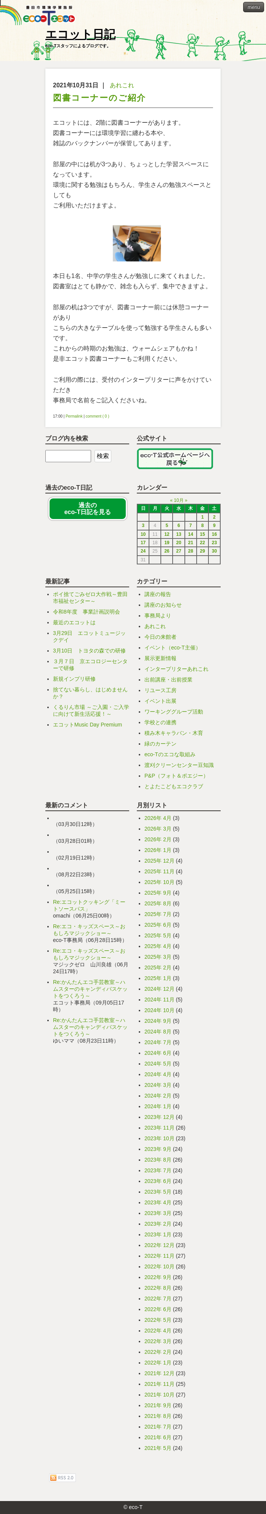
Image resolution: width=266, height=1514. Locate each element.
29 (202, 551)
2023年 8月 (157, 1160)
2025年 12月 (159, 861)
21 (190, 542)
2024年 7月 (157, 1042)
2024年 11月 (159, 999)
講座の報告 (157, 594)
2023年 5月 (157, 1192)
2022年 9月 (157, 1277)
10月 (178, 500)
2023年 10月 (159, 1138)
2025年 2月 (157, 967)
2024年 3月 (157, 1085)
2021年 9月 (157, 1405)
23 (214, 542)
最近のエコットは (74, 622)
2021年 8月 (157, 1416)
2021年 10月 (159, 1395)
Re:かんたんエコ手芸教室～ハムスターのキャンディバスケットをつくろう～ (90, 989)
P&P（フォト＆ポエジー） (176, 776)
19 (166, 542)
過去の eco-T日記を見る (87, 508)
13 (178, 534)
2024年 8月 (157, 1032)
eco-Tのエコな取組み (169, 754)
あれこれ (122, 85)
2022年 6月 (157, 1309)
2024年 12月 (159, 989)
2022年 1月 (157, 1363)
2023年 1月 (157, 1234)
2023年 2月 (157, 1224)
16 (214, 534)
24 (143, 551)
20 (178, 542)
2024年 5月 (157, 1064)
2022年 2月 (157, 1352)
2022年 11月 (159, 1256)
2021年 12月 (159, 1373)
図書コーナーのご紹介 (99, 98)
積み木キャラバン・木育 (173, 733)
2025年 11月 (159, 871)
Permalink (74, 416)
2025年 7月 (157, 914)
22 (202, 542)
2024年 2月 (157, 1096)
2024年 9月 (157, 1021)
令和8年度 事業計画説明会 (86, 612)
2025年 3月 (157, 957)
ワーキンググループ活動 (173, 712)
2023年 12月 (159, 1117)
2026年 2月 (157, 839)
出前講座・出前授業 (168, 680)
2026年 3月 (157, 829)
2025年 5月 (157, 935)
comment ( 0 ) (97, 416)
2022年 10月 (159, 1266)
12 (166, 534)
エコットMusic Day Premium (87, 725)
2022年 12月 (159, 1245)
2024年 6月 (157, 1053)
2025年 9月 (157, 893)
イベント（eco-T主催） (172, 647)
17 (143, 542)
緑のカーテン (160, 744)
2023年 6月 (157, 1181)
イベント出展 (160, 701)
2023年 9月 (157, 1149)
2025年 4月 (157, 946)
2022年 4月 (157, 1331)
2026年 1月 (157, 850)
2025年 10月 (159, 882)
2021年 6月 (157, 1437)
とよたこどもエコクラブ (173, 786)
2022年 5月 (157, 1320)
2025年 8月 (157, 903)
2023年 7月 (157, 1170)
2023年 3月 (157, 1213)
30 (214, 551)
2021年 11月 (159, 1384)
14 (190, 534)
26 (166, 551)
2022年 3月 (157, 1341)
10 (143, 534)
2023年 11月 (159, 1128)
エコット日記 (80, 34)
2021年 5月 (157, 1448)
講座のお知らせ (163, 605)
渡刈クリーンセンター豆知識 (179, 765)
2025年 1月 (157, 978)
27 (178, 551)
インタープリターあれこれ (176, 669)
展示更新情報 (160, 658)
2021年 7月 (157, 1427)
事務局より (157, 615)
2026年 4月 (157, 818)
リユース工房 (160, 690)
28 (190, 551)
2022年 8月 (157, 1288)
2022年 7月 (157, 1298)
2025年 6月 (157, 925)
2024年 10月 (159, 1010)
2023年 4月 (157, 1202)
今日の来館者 (160, 637)
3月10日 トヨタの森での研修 (89, 651)
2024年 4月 (157, 1074)
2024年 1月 (157, 1106)
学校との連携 (160, 722)
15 (202, 534)
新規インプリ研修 (74, 679)
